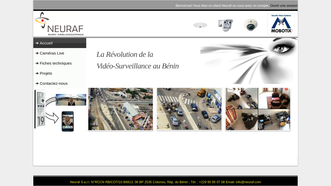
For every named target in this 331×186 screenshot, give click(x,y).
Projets (46, 73)
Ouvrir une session (284, 5)
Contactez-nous (54, 83)
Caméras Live (52, 53)
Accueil (46, 43)
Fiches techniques (56, 63)
